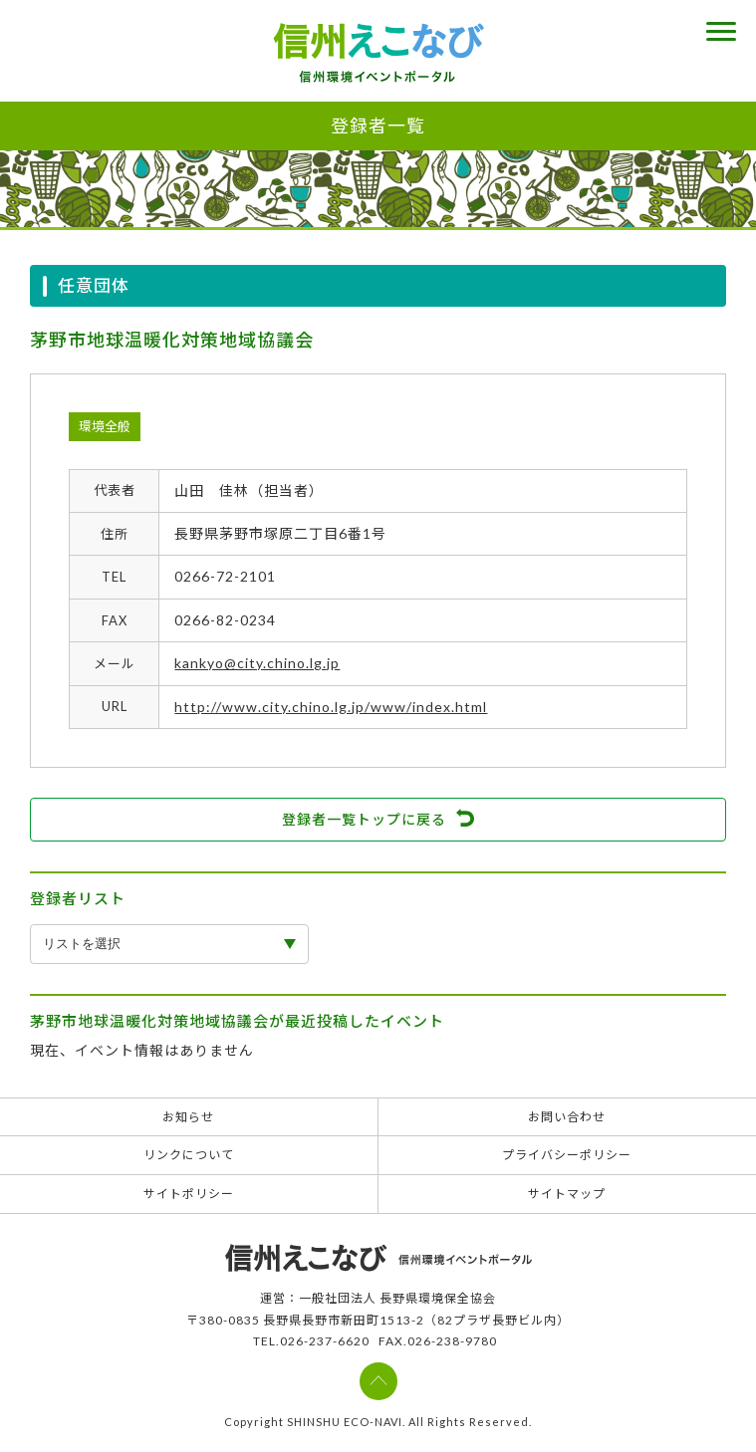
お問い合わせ (567, 1116)
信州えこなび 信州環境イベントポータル (378, 53)
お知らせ (188, 1116)
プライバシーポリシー (566, 1154)
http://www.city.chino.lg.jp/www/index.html (330, 706)
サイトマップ (567, 1193)
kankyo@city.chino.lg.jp (257, 662)
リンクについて (188, 1154)
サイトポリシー (188, 1193)
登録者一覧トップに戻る (364, 819)
